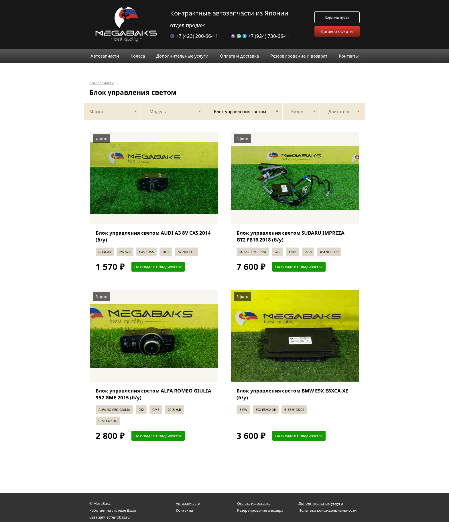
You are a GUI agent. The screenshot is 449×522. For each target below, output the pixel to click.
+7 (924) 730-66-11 (260, 36)
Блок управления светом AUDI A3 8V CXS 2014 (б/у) (153, 236)
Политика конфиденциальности (327, 510)
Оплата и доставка (253, 503)
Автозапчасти (101, 83)
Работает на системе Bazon (113, 510)
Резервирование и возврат (261, 510)
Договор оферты (337, 31)
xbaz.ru (123, 517)
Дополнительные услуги (320, 503)
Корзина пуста (337, 17)
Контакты (184, 510)
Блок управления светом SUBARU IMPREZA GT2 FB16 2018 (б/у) (290, 236)
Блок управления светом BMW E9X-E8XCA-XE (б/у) (292, 394)
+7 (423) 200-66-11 (194, 36)
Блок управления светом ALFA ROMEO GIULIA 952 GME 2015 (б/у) (153, 394)
